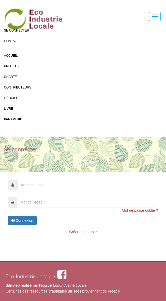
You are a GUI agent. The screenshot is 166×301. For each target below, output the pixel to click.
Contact (11, 41)
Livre (8, 108)
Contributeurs (17, 87)
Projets (11, 66)
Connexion (22, 220)
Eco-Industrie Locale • (36, 276)
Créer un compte (83, 232)
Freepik (114, 291)
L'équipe (11, 98)
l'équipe (62, 285)
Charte (10, 77)
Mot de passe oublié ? (140, 210)
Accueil (11, 55)
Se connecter (16, 30)
